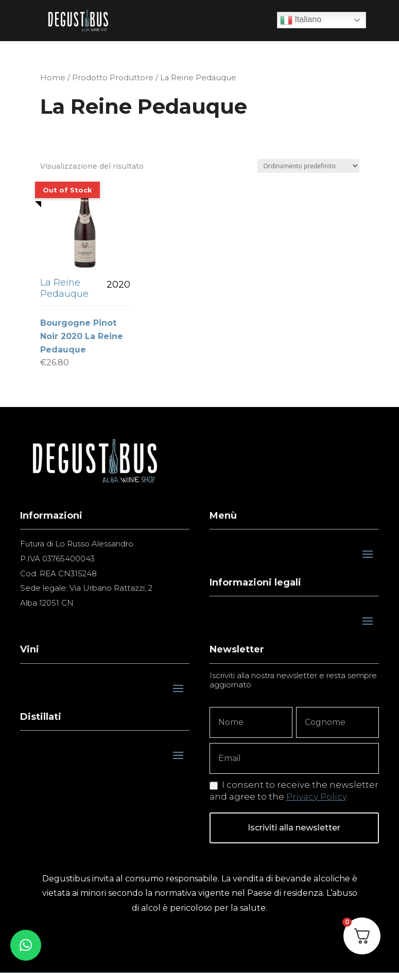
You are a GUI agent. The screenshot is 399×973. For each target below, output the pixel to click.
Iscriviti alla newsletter (294, 828)
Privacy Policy (316, 796)
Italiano (300, 20)
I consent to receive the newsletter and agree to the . (294, 790)
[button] (25, 945)
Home (52, 77)
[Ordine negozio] (308, 166)
